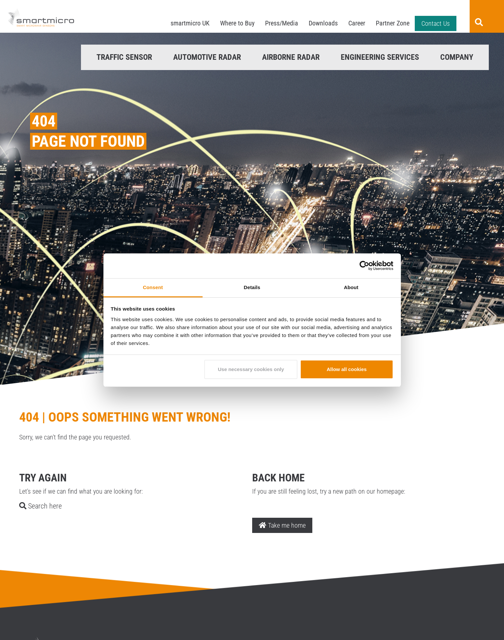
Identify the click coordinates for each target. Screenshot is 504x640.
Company (456, 57)
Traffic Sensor (124, 57)
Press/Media (281, 23)
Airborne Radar (291, 57)
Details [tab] (252, 287)
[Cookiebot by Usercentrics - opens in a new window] (364, 266)
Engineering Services (380, 57)
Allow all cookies (347, 369)
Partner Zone (392, 23)
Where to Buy (237, 23)
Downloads (323, 23)
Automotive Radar (207, 57)
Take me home (282, 525)
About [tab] (351, 287)
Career (356, 23)
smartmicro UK (190, 23)
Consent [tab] (153, 287)
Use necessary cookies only (251, 369)
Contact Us (435, 23)
